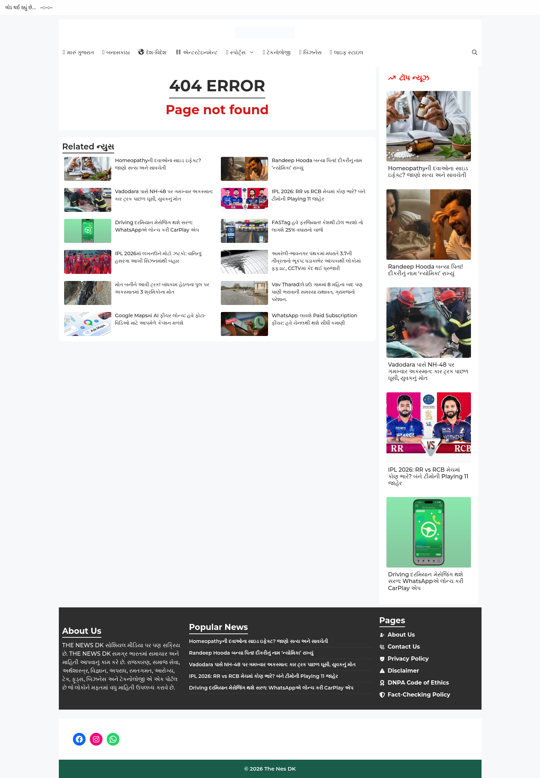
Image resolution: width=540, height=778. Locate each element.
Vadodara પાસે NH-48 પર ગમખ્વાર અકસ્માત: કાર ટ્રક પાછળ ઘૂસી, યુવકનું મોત (428, 371)
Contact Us (404, 646)
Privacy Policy (408, 658)
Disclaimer (403, 670)
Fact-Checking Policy (419, 694)
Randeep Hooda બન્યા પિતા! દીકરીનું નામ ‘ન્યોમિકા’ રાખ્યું (425, 270)
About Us (401, 634)
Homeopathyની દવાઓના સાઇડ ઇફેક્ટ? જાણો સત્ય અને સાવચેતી (428, 171)
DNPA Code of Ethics (418, 682)
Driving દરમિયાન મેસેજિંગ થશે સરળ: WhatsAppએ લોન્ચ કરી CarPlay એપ (426, 581)
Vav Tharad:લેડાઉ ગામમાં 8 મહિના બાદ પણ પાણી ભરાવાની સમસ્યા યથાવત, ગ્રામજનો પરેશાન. (317, 291)
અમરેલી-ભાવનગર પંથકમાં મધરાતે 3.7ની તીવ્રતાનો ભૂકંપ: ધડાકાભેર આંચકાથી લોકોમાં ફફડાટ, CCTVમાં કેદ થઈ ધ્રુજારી (316, 260)
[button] (475, 52)
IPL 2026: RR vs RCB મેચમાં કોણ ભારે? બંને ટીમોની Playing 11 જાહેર (428, 476)
